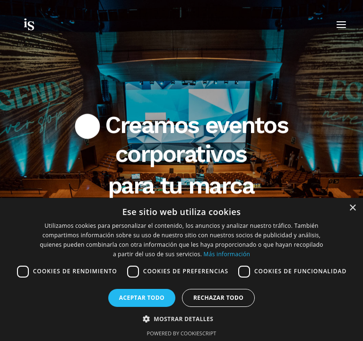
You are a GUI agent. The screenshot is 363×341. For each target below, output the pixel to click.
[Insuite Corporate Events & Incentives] (46, 24)
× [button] (352, 208)
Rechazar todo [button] (218, 298)
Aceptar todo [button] (141, 298)
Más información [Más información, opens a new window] (227, 254)
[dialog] (181, 269)
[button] (181, 318)
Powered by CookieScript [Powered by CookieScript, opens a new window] (181, 333)
